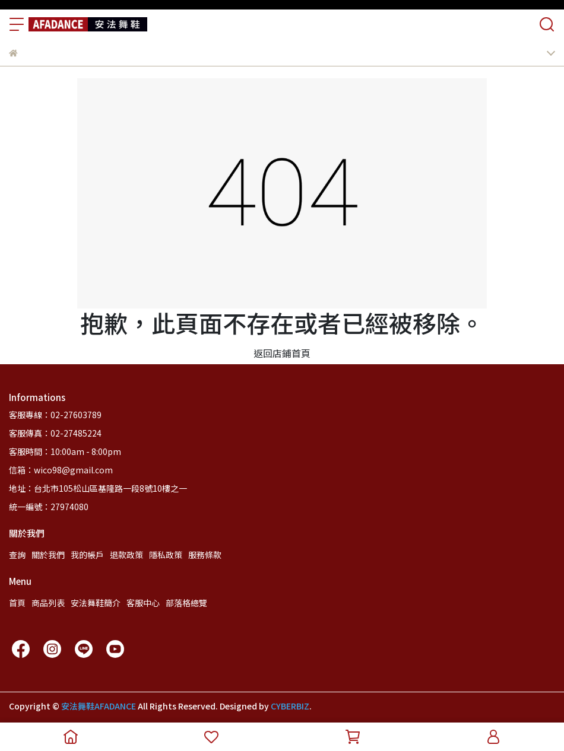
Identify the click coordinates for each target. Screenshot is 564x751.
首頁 (17, 603)
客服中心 (143, 603)
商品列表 (48, 603)
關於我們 (48, 555)
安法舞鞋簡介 (96, 603)
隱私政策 (165, 555)
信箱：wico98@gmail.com (61, 470)
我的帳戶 (87, 555)
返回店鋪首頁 (282, 353)
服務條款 (204, 555)
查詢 (17, 555)
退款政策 (126, 555)
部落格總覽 (186, 603)
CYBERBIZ (290, 706)
